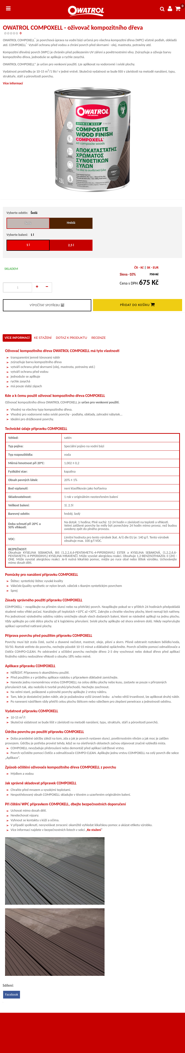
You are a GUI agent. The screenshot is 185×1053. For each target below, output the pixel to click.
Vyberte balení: (17, 235)
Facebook (11, 994)
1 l (30, 243)
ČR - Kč (139, 267)
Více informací (13, 83)
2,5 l (71, 245)
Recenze (99, 338)
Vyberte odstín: (17, 213)
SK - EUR (153, 267)
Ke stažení (43, 338)
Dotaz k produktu (71, 338)
